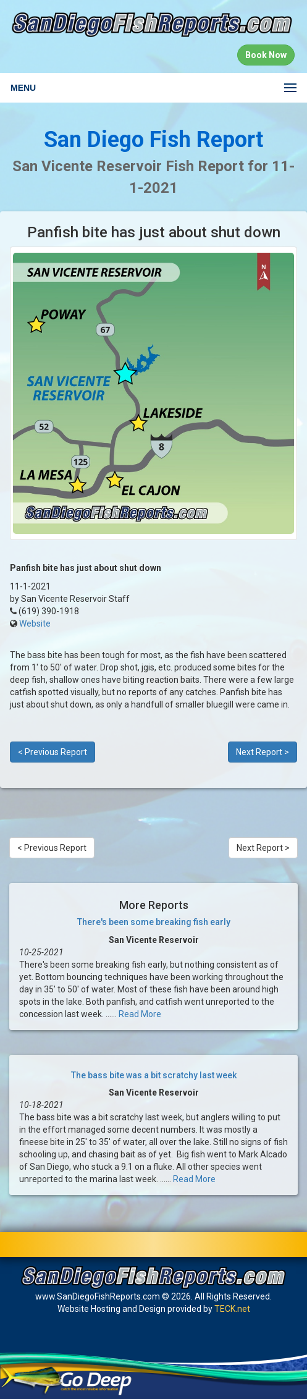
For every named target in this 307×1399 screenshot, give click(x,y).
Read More (140, 1014)
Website (35, 623)
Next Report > (262, 752)
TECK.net (232, 1309)
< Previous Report (52, 752)
